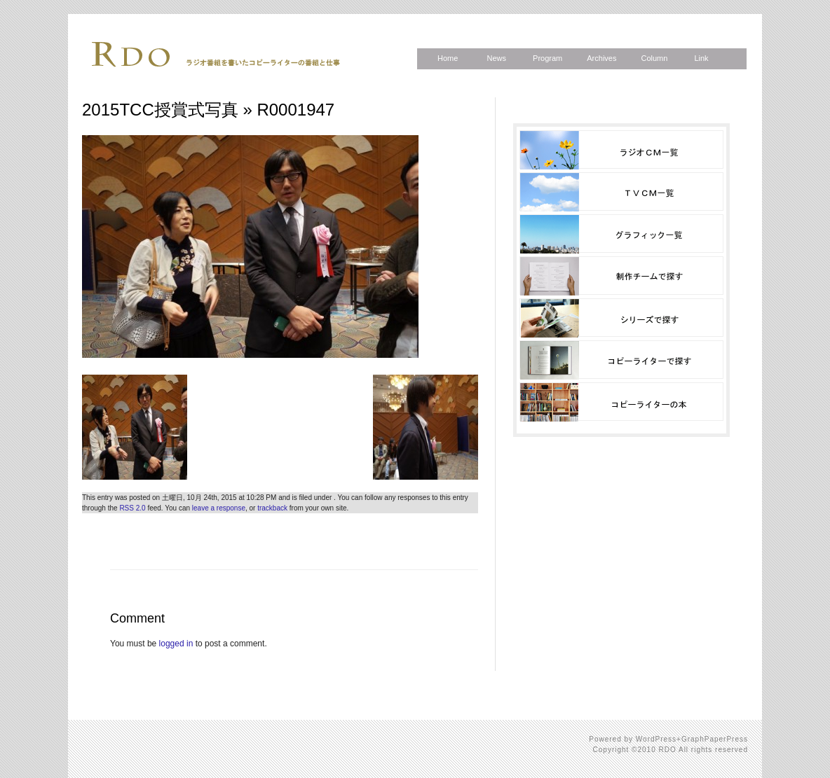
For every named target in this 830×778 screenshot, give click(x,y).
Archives (601, 58)
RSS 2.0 (132, 508)
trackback (272, 508)
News (496, 58)
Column (654, 58)
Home (447, 58)
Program (547, 58)
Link (701, 58)
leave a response (218, 508)
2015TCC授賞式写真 (160, 109)
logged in (176, 643)
